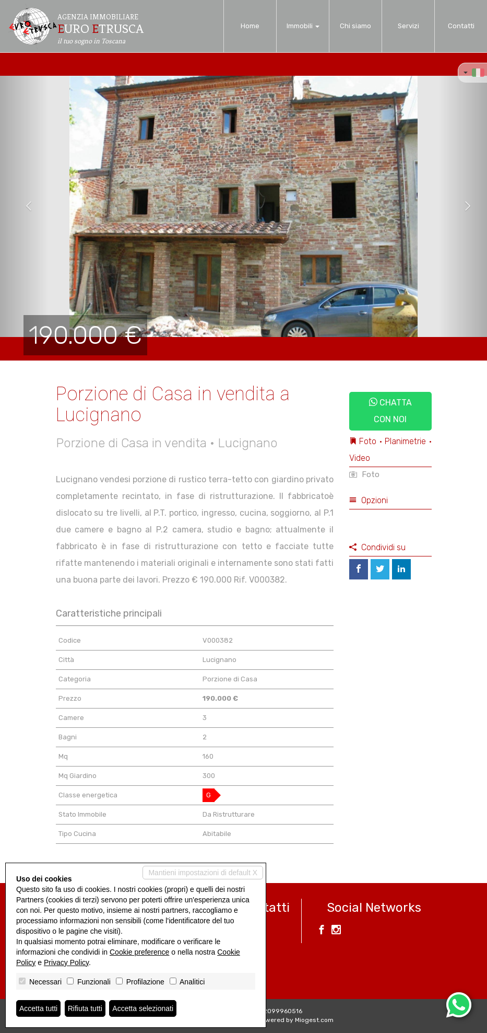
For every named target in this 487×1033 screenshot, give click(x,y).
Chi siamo (355, 26)
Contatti (461, 26)
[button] (24, 206)
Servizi (408, 26)
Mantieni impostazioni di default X (202, 872)
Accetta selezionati (142, 1008)
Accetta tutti (38, 1008)
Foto (364, 474)
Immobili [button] (303, 26)
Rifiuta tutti (85, 1008)
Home (250, 26)
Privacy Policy (66, 962)
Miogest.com (314, 1020)
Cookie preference (139, 952)
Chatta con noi (390, 411)
